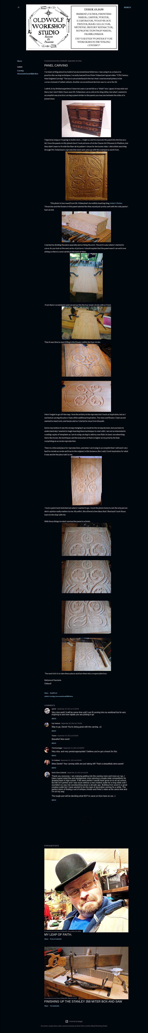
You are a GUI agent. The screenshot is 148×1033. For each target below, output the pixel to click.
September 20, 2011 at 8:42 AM (67, 736)
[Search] (127, 7)
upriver (54, 709)
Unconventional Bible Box (27, 74)
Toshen (54, 736)
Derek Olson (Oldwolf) (59, 773)
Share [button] (19, 61)
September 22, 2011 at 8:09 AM (71, 760)
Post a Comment (55, 939)
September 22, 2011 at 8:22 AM (77, 773)
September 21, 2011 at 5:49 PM (73, 748)
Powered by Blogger (74, 1021)
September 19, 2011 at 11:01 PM (68, 709)
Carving (20, 71)
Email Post (53, 693)
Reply (54, 719)
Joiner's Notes (116, 203)
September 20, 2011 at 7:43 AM (71, 723)
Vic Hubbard (56, 760)
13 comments (54, 1006)
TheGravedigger (57, 748)
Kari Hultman (56, 723)
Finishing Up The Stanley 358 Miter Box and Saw (83, 1001)
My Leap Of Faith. (58, 934)
